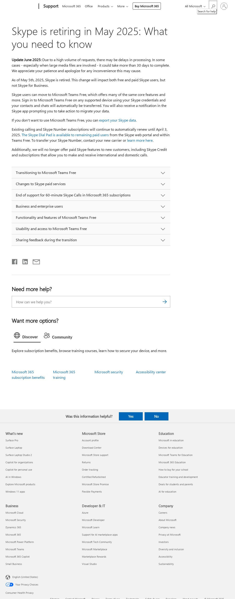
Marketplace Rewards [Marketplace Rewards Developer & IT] (94, 556)
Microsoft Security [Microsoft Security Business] (16, 520)
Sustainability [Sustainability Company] (166, 564)
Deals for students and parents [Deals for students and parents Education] (176, 484)
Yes (130, 416)
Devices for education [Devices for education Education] (171, 447)
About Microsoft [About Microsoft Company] (167, 520)
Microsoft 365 (71, 6)
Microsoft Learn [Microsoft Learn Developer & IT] (90, 527)
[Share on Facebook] (15, 260)
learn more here (140, 140)
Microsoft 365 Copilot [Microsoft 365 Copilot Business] (18, 556)
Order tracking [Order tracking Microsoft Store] (90, 469)
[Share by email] (34, 260)
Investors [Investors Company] (164, 542)
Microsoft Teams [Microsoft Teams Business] (15, 549)
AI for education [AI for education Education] (167, 491)
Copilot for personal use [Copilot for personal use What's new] (19, 469)
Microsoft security (109, 371)
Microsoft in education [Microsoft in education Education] (171, 440)
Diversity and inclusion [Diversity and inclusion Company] (171, 549)
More (123, 6)
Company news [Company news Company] (167, 527)
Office (90, 6)
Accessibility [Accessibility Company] (165, 556)
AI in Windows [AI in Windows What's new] (13, 477)
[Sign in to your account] (223, 6)
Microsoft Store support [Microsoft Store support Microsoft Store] (95, 455)
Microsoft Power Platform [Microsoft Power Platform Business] (20, 542)
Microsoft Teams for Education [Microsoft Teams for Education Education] (176, 455)
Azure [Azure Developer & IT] (85, 512)
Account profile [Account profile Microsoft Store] (90, 440)
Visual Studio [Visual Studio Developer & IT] (89, 564)
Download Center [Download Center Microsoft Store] (91, 447)
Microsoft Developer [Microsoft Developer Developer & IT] (93, 520)
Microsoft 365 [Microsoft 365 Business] (13, 534)
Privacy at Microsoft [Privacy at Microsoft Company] (170, 534)
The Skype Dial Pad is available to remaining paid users (65, 134)
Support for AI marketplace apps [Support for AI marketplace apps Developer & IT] (100, 534)
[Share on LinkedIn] (23, 260)
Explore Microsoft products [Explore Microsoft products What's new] (20, 484)
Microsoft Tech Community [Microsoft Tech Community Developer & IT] (97, 542)
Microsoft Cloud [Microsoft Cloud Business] (14, 512)
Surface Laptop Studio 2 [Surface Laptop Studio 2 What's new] (19, 455)
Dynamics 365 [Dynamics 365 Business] (13, 527)
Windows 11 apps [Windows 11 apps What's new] (15, 491)
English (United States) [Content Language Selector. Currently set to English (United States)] (25, 577)
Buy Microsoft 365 (149, 6)
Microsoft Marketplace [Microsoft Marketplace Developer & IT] (94, 549)
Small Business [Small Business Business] (14, 564)
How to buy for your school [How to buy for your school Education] (173, 469)
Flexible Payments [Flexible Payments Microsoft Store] (92, 491)
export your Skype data (117, 120)
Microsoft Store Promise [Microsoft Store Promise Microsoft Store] (95, 484)
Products (105, 6)
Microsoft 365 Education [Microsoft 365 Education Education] (172, 462)
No (156, 416)
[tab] (27, 336)
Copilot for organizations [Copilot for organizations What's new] (19, 462)
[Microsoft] (21, 6)
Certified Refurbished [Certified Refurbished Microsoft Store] (94, 477)
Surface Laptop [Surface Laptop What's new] (14, 447)
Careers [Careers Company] (163, 512)
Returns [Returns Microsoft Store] (86, 462)
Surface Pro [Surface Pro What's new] (12, 440)
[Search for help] (213, 6)
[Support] (50, 6)
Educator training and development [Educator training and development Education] (178, 477)
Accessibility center (151, 371)
